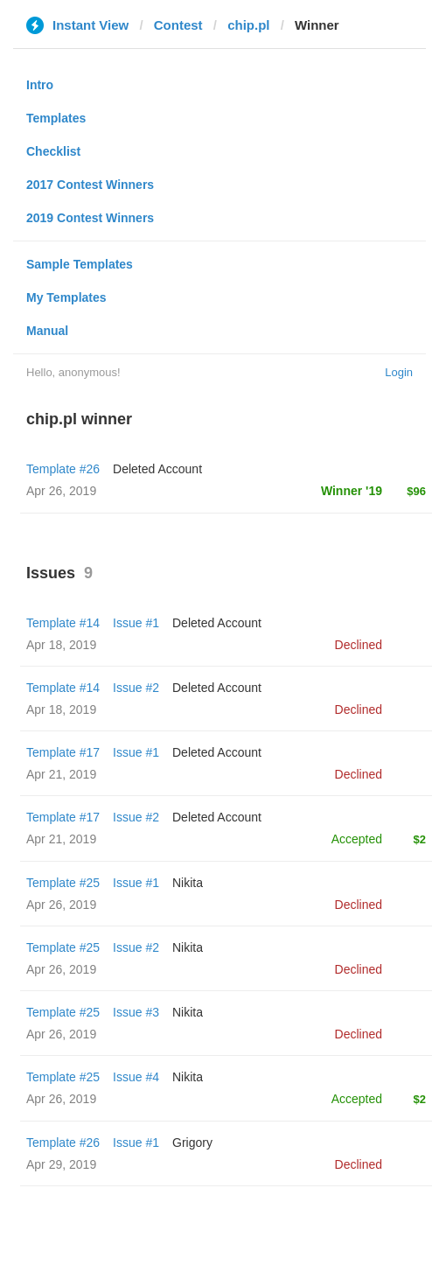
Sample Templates (79, 264)
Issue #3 (136, 1012)
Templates (56, 118)
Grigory (192, 1143)
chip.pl (248, 24)
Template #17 (63, 752)
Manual (47, 331)
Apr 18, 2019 (61, 645)
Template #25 (63, 883)
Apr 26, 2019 (61, 905)
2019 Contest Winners (90, 218)
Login (399, 372)
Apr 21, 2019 (61, 774)
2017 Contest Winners (90, 185)
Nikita (187, 883)
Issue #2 (136, 688)
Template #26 (63, 469)
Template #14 (63, 623)
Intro (39, 85)
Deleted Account (157, 469)
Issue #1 (136, 623)
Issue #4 (136, 1077)
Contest (178, 24)
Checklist (53, 151)
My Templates (66, 297)
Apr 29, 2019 (61, 1164)
